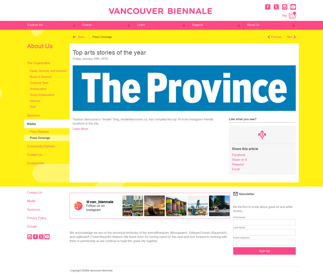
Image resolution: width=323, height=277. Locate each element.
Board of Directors (41, 76)
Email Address (241, 237)
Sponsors (33, 115)
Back (78, 36)
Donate (32, 226)
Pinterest (238, 164)
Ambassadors (38, 88)
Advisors (35, 100)
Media (31, 124)
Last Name (239, 227)
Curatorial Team (39, 82)
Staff (33, 106)
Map (289, 15)
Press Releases (39, 131)
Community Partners (41, 146)
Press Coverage (40, 137)
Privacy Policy (36, 218)
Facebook (238, 155)
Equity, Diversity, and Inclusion (48, 70)
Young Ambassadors (42, 94)
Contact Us (34, 154)
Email (236, 169)
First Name (239, 217)
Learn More (80, 129)
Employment (35, 163)
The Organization (38, 63)
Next (291, 36)
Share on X (239, 159)
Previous (275, 36)
